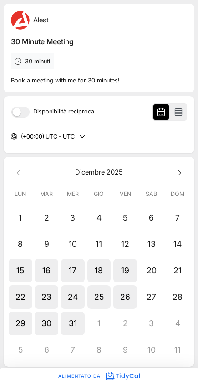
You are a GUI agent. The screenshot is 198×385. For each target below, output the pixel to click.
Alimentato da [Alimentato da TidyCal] (99, 376)
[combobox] (21, 137)
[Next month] (177, 172)
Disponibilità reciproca (63, 112)
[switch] (20, 112)
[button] (20, 270)
